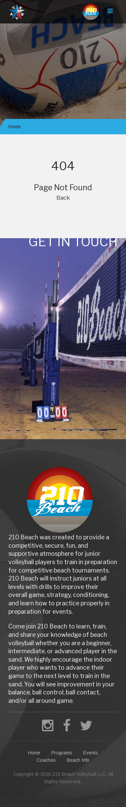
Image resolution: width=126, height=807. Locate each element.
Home (14, 126)
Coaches (46, 760)
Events (90, 752)
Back (63, 197)
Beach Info (78, 760)
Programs (61, 752)
